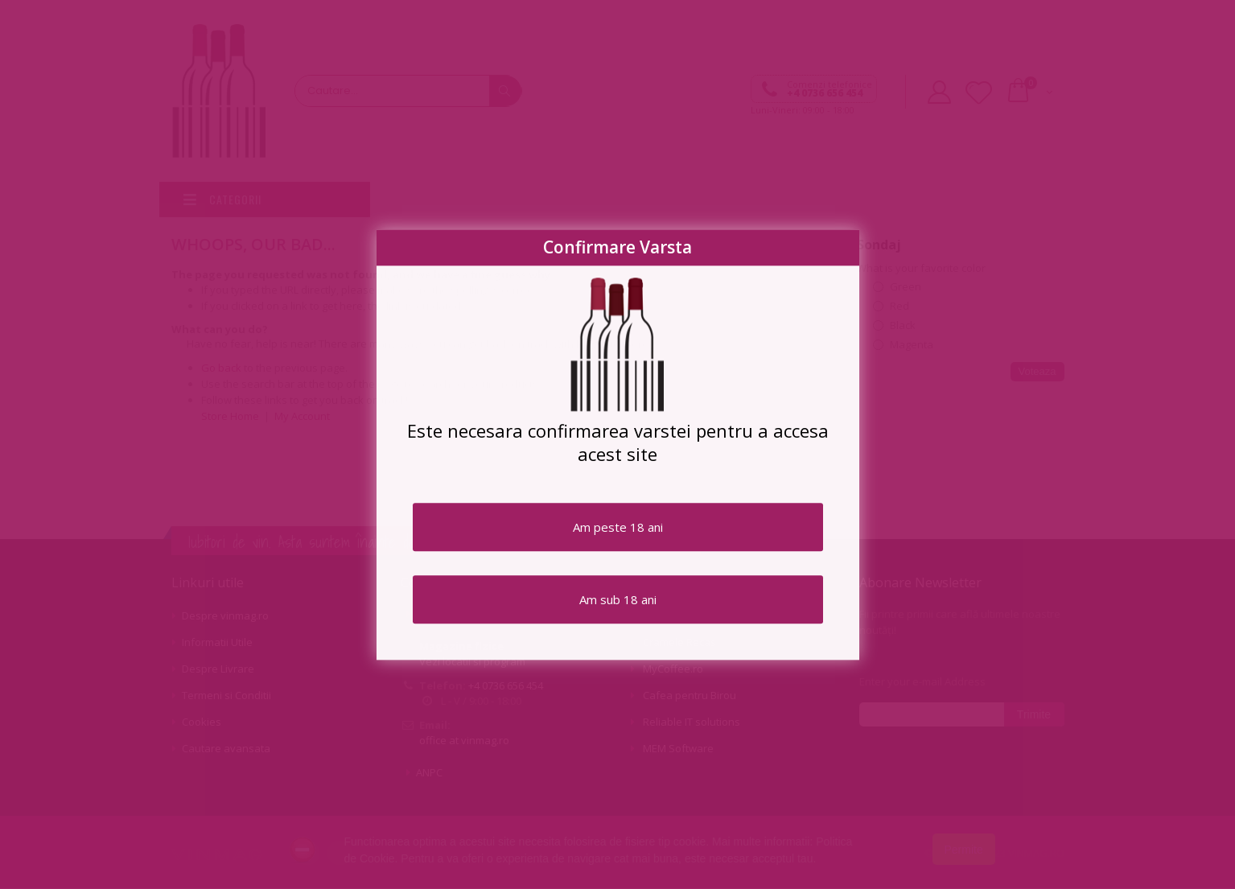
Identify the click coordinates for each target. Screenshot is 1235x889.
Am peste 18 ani (618, 527)
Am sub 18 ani (618, 599)
